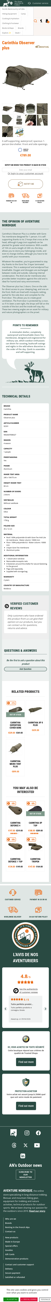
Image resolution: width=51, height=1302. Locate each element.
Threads (14, 1145)
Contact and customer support (19, 1264)
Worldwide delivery (25, 201)
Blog (14, 1133)
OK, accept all (11, 1299)
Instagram (27, 1133)
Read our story (37, 1211)
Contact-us (10, 1231)
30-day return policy (38, 917)
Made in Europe (12, 1241)
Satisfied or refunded (15, 1277)
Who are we (10, 1219)
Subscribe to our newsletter (25, 1175)
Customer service (13, 899)
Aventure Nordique (17, 1191)
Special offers (11, 1246)
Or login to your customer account (25, 173)
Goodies (9, 1250)
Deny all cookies (29, 1299)
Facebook (38, 1133)
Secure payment (12, 1273)
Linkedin (23, 1155)
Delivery (9, 1268)
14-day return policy (39, 201)
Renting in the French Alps (17, 1227)
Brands (8, 1223)
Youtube (37, 1145)
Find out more (26, 1062)
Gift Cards (9, 1254)
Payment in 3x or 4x (11, 201)
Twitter (25, 1145)
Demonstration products (16, 1258)
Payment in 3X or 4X (38, 899)
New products (11, 1237)
